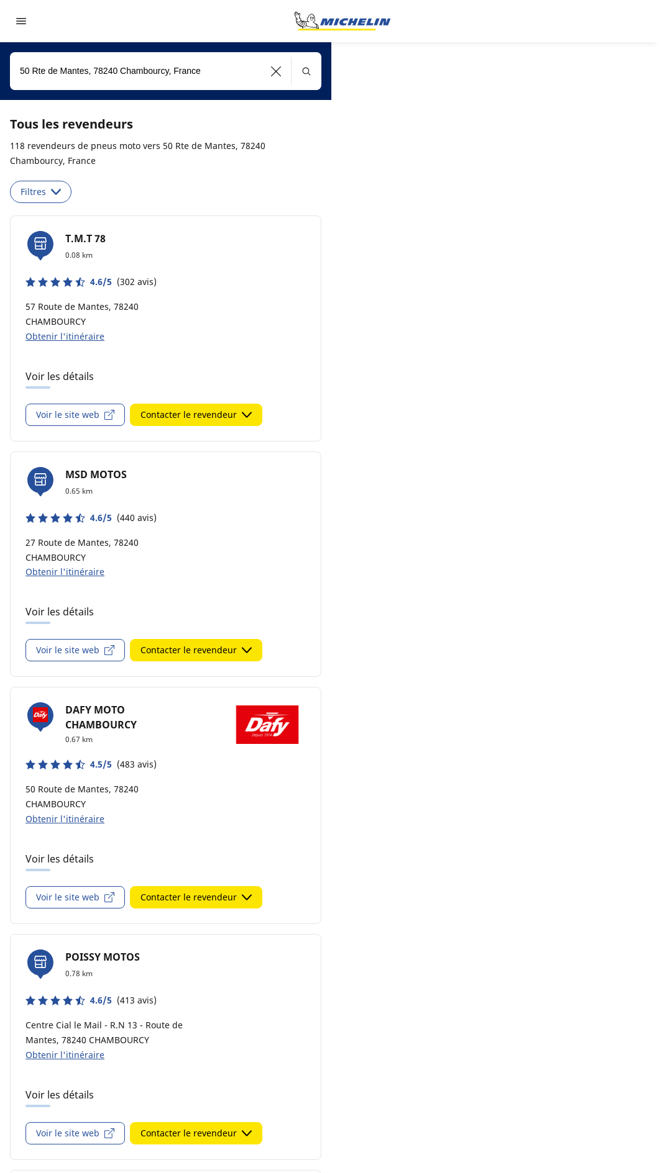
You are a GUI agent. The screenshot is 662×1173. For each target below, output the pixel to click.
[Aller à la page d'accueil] (342, 21)
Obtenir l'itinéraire (64, 336)
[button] (276, 71)
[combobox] (165, 71)
